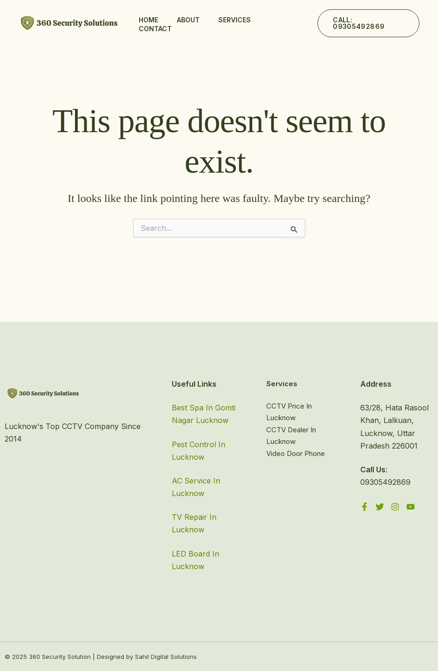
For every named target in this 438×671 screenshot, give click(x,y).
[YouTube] (410, 507)
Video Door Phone (295, 453)
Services (234, 20)
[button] (368, 23)
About (188, 20)
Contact (155, 29)
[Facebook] (364, 507)
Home (148, 20)
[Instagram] (395, 507)
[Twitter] (380, 507)
